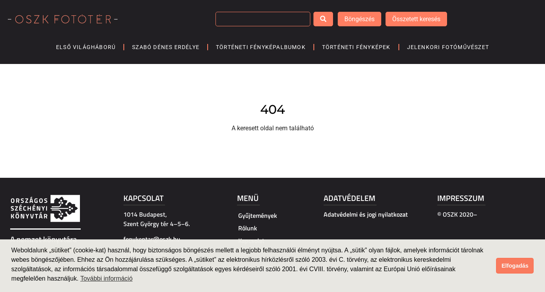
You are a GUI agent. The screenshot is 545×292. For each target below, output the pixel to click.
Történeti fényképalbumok (261, 47)
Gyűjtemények (257, 215)
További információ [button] (106, 278)
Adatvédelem (349, 198)
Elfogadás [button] (515, 266)
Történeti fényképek (356, 47)
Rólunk (247, 228)
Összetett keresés (416, 19)
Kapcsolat (143, 198)
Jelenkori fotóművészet (448, 47)
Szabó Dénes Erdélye (165, 47)
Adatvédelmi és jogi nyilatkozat (366, 214)
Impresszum (460, 198)
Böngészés (359, 19)
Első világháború (86, 47)
